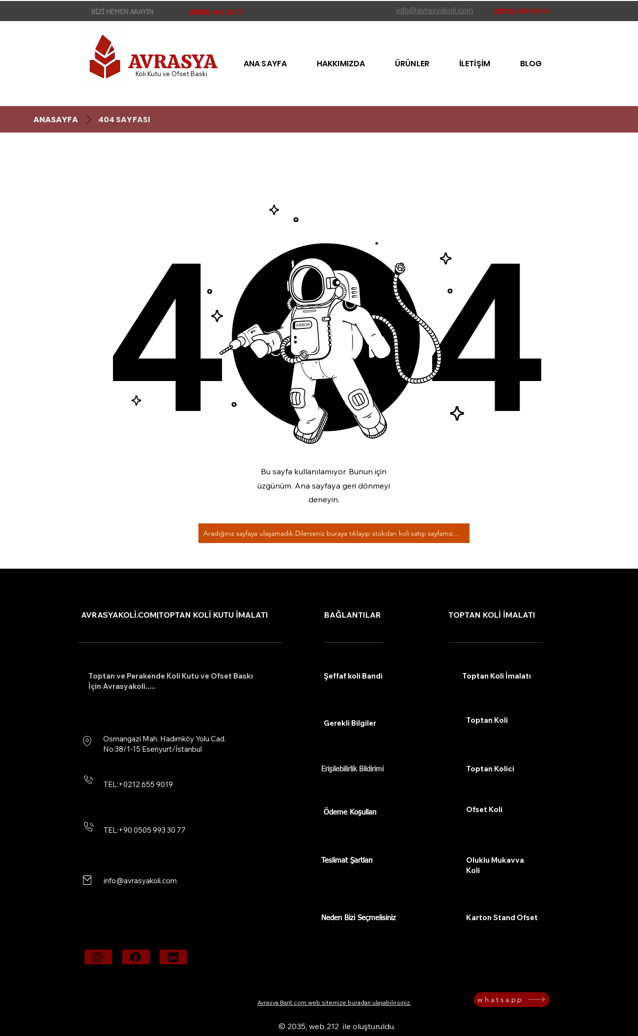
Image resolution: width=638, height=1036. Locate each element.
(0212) (505, 11)
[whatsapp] (512, 999)
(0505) (199, 12)
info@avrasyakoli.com (140, 880)
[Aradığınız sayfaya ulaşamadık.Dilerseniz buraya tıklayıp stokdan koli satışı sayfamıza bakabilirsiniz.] (334, 533)
